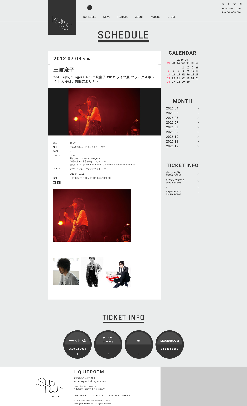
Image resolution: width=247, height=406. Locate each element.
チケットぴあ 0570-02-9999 (173, 174)
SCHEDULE (89, 16)
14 (178, 74)
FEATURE (123, 16)
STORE (171, 16)
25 (196, 78)
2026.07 (172, 122)
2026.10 (172, 136)
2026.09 (172, 132)
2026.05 (172, 113)
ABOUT (139, 16)
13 (173, 74)
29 (183, 81)
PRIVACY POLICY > (119, 395)
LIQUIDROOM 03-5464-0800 (173, 193)
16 (188, 74)
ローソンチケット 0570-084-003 (175, 181)
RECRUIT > (97, 395)
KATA (239, 8)
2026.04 (172, 108)
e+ (167, 187)
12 (168, 74)
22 (183, 78)
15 (183, 74)
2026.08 (172, 127)
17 (192, 74)
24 (192, 78)
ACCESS (155, 16)
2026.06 (172, 117)
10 (192, 70)
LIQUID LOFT (227, 8)
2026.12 (172, 146)
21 (178, 78)
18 (196, 74)
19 (168, 78)
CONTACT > (80, 395)
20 (173, 78)
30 (188, 81)
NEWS (106, 16)
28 (178, 81)
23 (188, 78)
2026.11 (172, 141)
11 (196, 70)
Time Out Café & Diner (231, 12)
